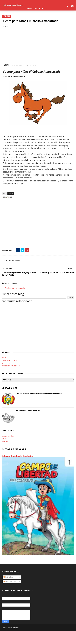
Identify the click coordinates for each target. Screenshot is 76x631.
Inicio (4, 357)
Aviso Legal (6, 363)
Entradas (8, 577)
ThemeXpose (14, 628)
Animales (5, 441)
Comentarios (9, 581)
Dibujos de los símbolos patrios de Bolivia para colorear (39, 393)
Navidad (39, 8)
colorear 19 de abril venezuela (28, 411)
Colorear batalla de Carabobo (17, 456)
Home (29, 8)
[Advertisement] (38, 45)
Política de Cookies (10, 360)
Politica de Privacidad (11, 365)
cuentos (6, 16)
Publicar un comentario (15, 288)
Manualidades (8, 436)
